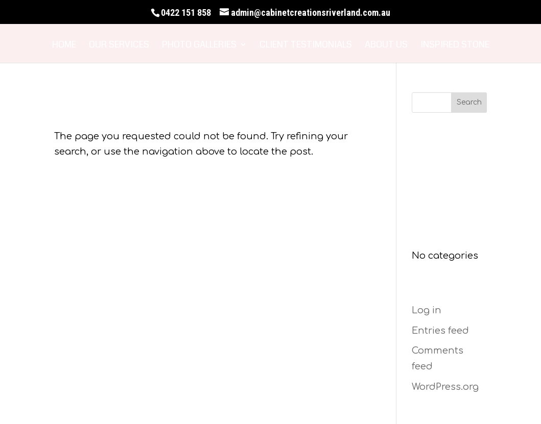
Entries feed (440, 331)
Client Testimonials (306, 46)
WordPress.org (445, 387)
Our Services (119, 46)
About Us (386, 46)
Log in (426, 310)
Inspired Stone (454, 46)
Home (64, 46)
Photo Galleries (199, 46)
